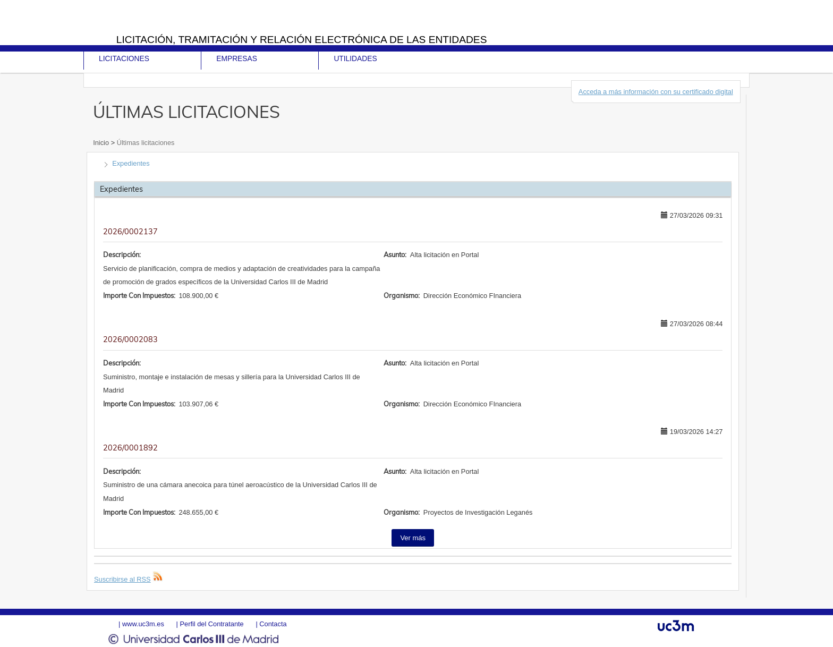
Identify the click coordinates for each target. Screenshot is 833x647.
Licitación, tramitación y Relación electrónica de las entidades (301, 40)
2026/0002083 (130, 339)
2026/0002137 (130, 231)
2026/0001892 (130, 448)
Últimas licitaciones (144, 143)
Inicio (101, 143)
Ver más (413, 538)
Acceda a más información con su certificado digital (656, 92)
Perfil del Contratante (211, 624)
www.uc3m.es (143, 624)
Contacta (272, 624)
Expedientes (130, 163)
